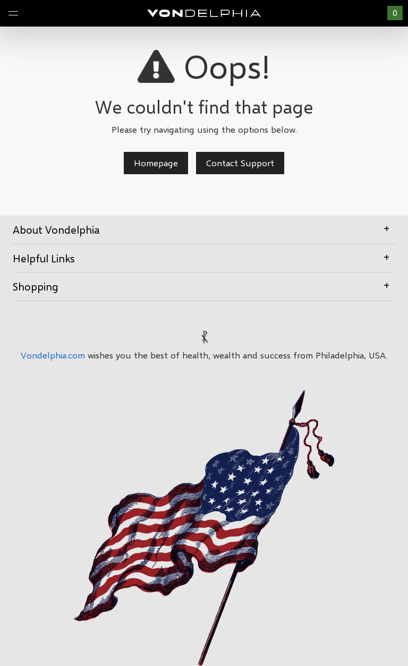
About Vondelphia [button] (204, 229)
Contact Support (240, 162)
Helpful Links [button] (204, 257)
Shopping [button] (204, 286)
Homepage (156, 162)
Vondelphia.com (53, 355)
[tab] (204, 230)
